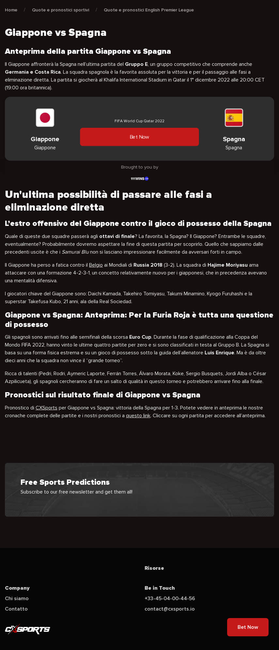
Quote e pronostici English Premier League (149, 10)
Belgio (96, 265)
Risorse (154, 568)
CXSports (46, 408)
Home (11, 10)
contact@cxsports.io (170, 609)
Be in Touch (160, 588)
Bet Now (139, 137)
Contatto (16, 609)
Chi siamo (17, 598)
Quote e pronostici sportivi (60, 10)
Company (17, 588)
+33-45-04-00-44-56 (170, 598)
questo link (138, 415)
